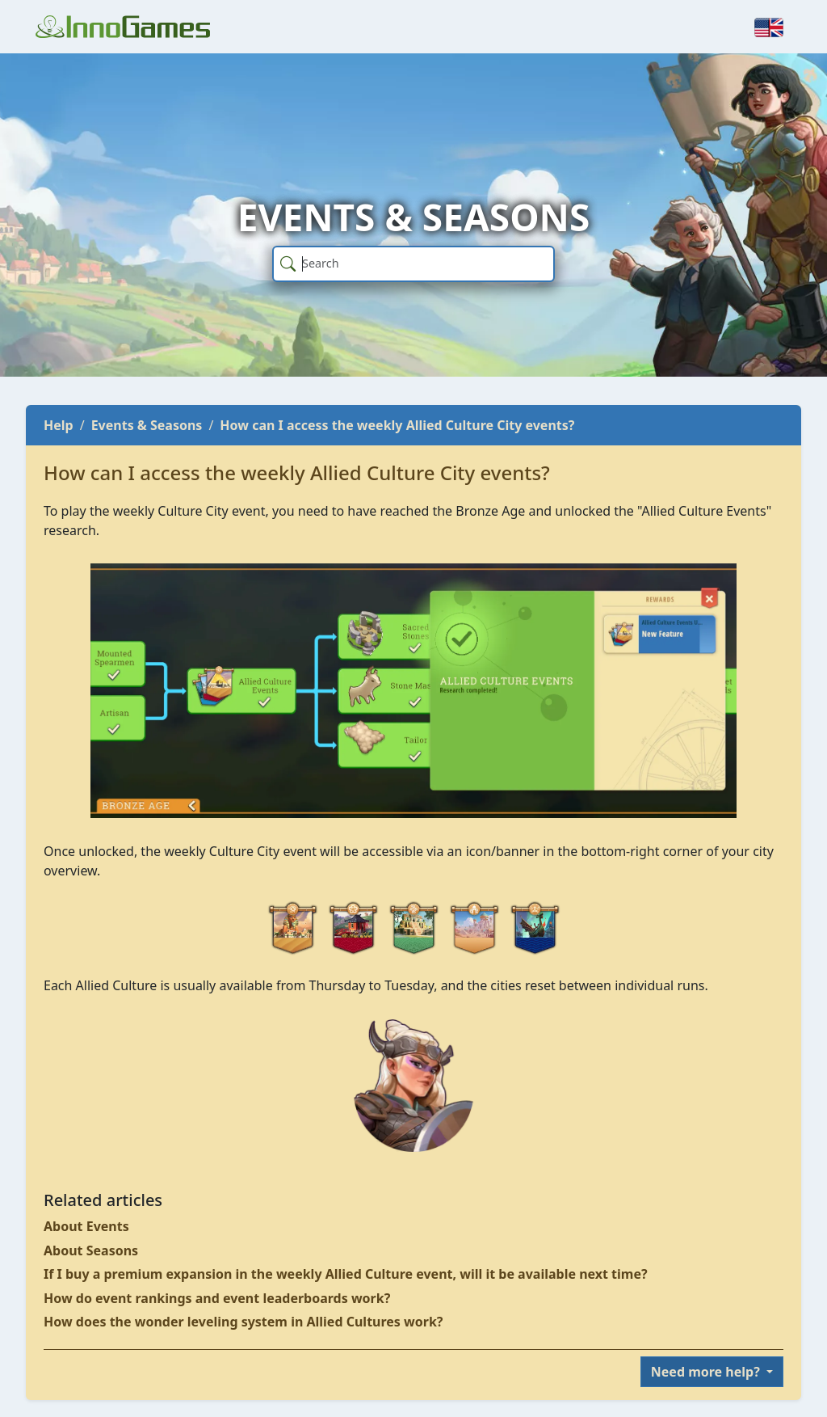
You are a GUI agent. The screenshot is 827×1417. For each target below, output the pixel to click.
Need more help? (707, 1372)
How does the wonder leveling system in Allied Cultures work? (243, 1322)
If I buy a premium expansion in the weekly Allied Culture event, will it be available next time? (346, 1274)
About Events (86, 1226)
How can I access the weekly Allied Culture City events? (397, 425)
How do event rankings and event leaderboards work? (217, 1298)
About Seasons (91, 1250)
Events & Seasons (147, 425)
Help (58, 425)
